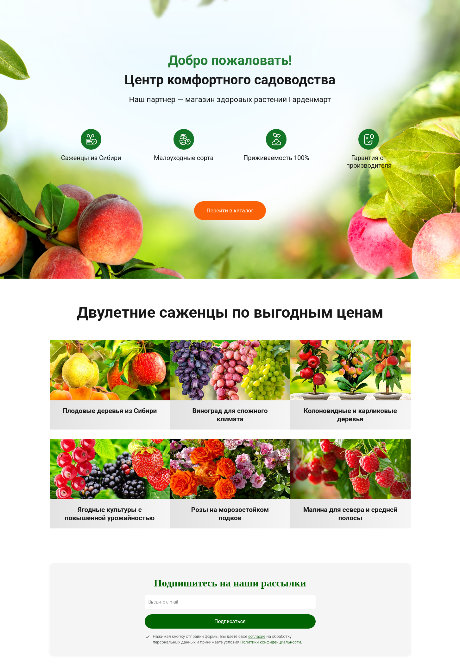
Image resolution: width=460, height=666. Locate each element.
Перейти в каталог (230, 210)
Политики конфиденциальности (270, 642)
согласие (256, 636)
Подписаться (230, 621)
